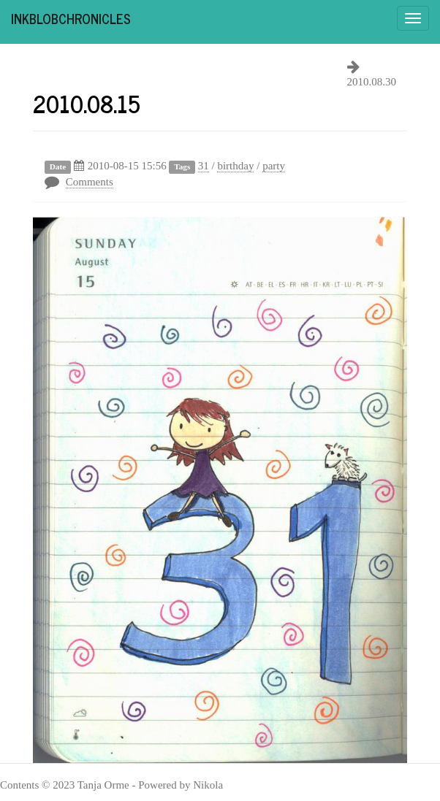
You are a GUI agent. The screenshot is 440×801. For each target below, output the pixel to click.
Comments (89, 182)
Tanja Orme (103, 785)
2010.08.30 (372, 82)
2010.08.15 (86, 103)
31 (203, 166)
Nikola (208, 785)
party (273, 166)
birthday (235, 166)
